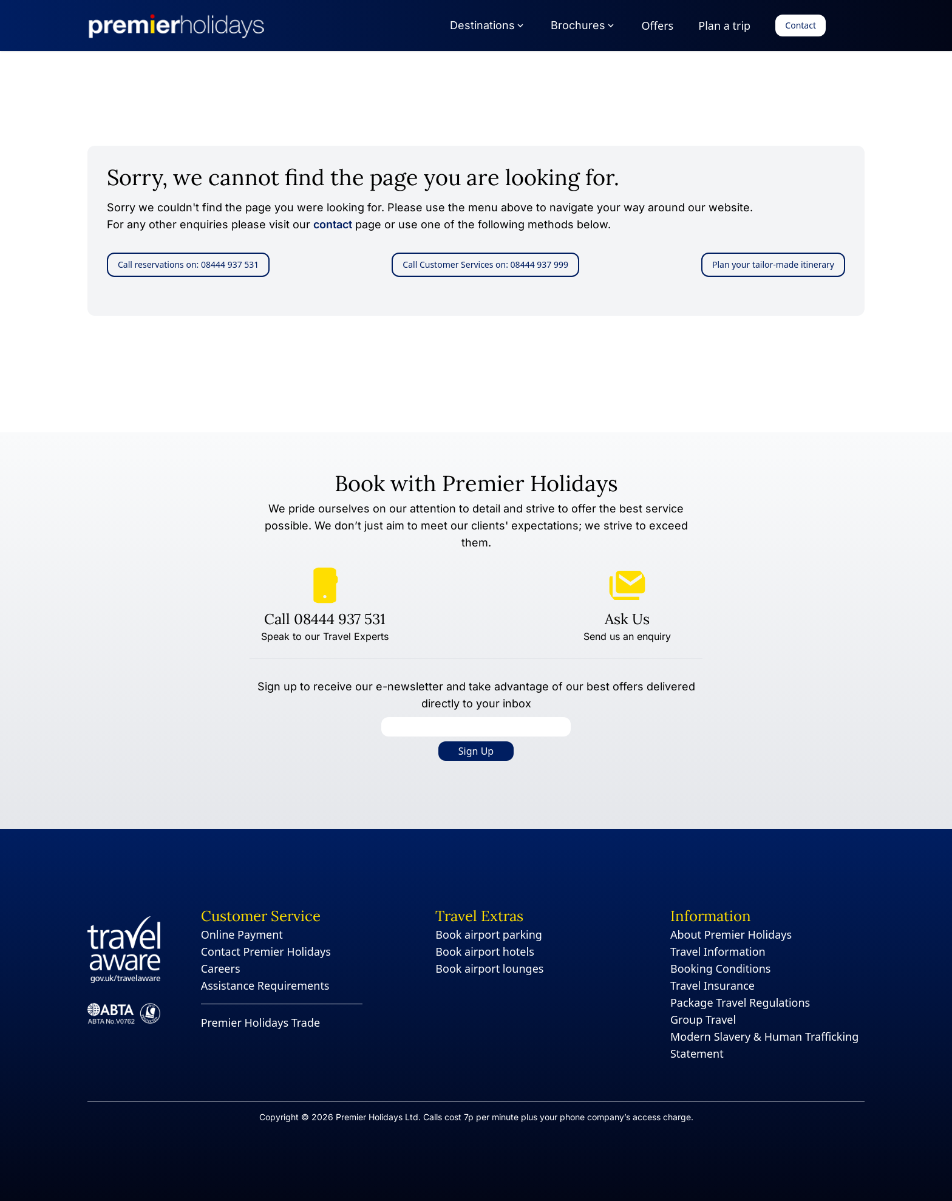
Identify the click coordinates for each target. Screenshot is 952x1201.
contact (332, 224)
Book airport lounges (489, 968)
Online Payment (242, 934)
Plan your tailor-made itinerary (773, 264)
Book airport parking (488, 934)
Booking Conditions (720, 968)
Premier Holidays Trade (261, 1022)
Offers (658, 25)
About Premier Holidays (731, 934)
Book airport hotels (484, 951)
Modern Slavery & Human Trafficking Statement (764, 1045)
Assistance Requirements (265, 985)
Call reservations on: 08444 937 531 (188, 264)
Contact (800, 25)
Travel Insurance (712, 985)
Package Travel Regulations (740, 1002)
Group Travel (703, 1019)
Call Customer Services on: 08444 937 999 (485, 264)
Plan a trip (724, 25)
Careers (220, 968)
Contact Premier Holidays (266, 951)
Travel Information (718, 951)
